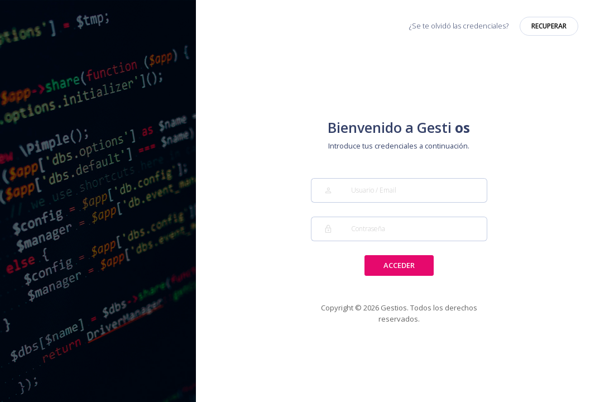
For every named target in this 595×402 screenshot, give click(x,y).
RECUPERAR (549, 26)
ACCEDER (399, 265)
